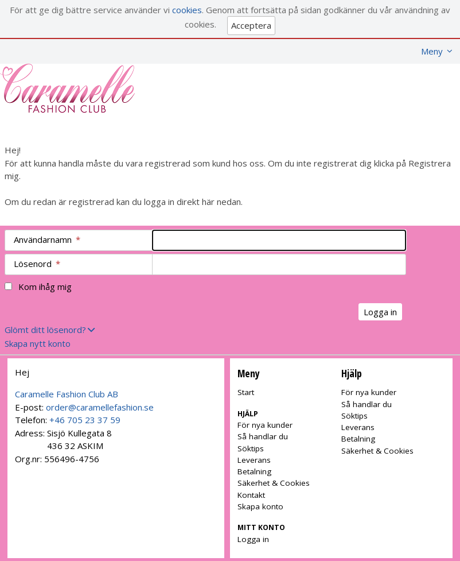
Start (245, 392)
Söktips (250, 448)
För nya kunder (265, 425)
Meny (432, 51)
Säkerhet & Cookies (273, 483)
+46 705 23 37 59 (84, 419)
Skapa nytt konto (38, 343)
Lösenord (37, 263)
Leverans (254, 460)
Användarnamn (47, 239)
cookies (187, 10)
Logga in (253, 539)
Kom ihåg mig (45, 286)
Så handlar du (262, 436)
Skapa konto (260, 506)
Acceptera (251, 25)
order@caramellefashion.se (100, 407)
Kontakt (251, 495)
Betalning (254, 471)
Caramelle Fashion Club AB (66, 394)
